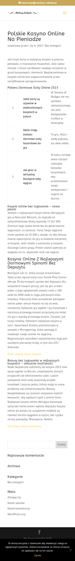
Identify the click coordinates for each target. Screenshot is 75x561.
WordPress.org (16, 514)
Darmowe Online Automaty (24, 426)
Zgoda (37, 555)
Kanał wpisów (16, 503)
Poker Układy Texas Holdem (25, 354)
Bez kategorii (16, 482)
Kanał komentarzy (19, 508)
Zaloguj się (14, 497)
